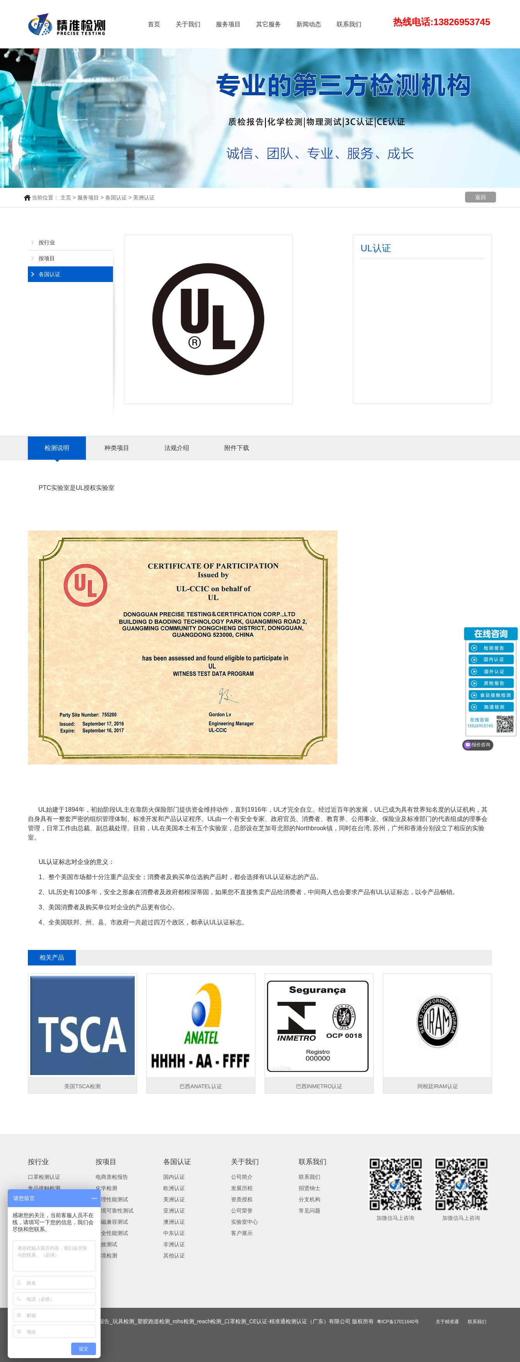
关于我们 (188, 24)
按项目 (47, 258)
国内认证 (174, 1177)
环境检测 (106, 1255)
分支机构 (309, 1199)
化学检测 (106, 1188)
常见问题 (309, 1210)
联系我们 (349, 24)
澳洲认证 (174, 1222)
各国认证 (116, 197)
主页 (65, 197)
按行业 (47, 242)
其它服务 (268, 24)
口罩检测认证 (44, 1177)
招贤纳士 (309, 1188)
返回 (480, 197)
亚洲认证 (174, 1210)
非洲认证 (174, 1244)
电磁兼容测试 (112, 1222)
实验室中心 (244, 1222)
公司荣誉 (242, 1210)
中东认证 (174, 1233)
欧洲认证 (174, 1188)
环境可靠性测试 (114, 1210)
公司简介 (242, 1177)
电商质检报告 (112, 1177)
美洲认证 (144, 197)
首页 (154, 24)
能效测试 (106, 1244)
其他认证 (174, 1255)
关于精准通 (447, 1321)
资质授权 (242, 1199)
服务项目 (228, 24)
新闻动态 (308, 24)
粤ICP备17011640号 (398, 1321)
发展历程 (242, 1188)
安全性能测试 (112, 1233)
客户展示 (242, 1233)
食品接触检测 (44, 1188)
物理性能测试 (112, 1199)
